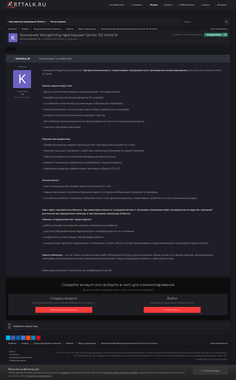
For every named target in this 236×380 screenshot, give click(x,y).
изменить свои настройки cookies (120, 372)
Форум (154, 5)
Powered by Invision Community (211, 359)
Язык (12, 351)
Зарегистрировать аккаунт (63, 310)
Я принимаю (210, 370)
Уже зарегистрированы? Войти (27, 21)
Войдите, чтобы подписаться (188, 34)
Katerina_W (34, 39)
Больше (222, 5)
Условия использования (38, 376)
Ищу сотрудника (68, 39)
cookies (65, 372)
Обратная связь (17, 360)
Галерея (137, 5)
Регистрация (58, 21)
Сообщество (117, 5)
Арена (168, 5)
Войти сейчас (172, 310)
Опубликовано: (54, 58)
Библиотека (187, 5)
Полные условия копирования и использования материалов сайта (188, 355)
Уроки (206, 5)
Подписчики (214, 34)
